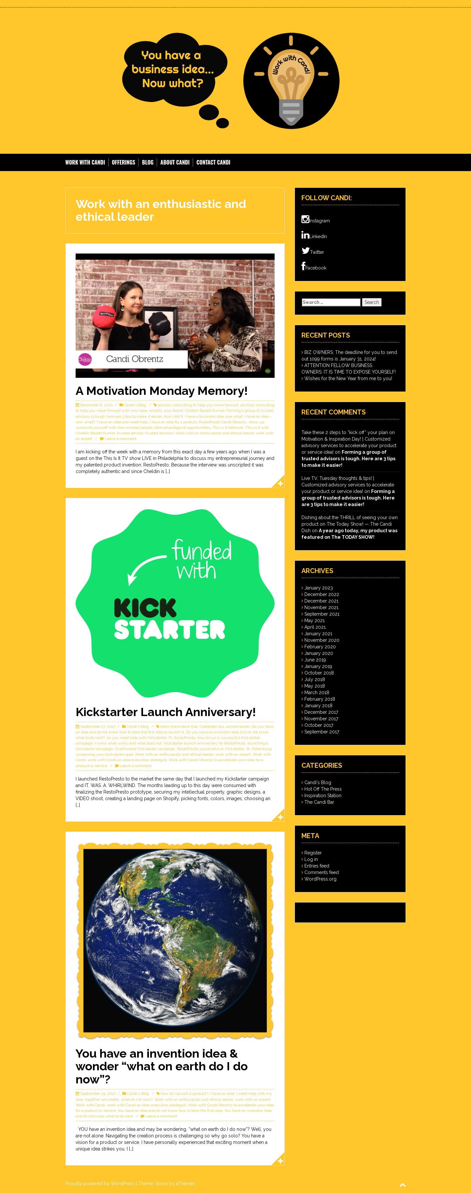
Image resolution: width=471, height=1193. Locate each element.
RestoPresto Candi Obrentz (223, 422)
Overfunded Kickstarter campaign (145, 748)
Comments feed (321, 872)
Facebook (313, 266)
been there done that (179, 726)
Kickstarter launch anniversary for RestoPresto (204, 743)
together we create (102, 1099)
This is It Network (228, 427)
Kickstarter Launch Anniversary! (166, 712)
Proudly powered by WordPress (100, 1183)
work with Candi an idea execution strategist (127, 760)
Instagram (315, 219)
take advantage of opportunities (182, 427)
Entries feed (316, 865)
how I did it (173, 416)
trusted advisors (159, 433)
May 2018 (314, 686)
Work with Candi (90, 1105)
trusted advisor (130, 433)
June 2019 (315, 659)
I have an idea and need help (122, 422)
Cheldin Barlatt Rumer (204, 410)
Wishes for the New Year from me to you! (348, 378)
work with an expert (233, 754)
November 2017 (321, 718)
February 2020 (320, 646)
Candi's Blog (135, 405)
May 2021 (314, 620)
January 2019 (318, 666)
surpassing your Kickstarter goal (104, 754)
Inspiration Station (322, 795)
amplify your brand (166, 410)
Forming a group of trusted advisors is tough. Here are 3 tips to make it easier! (348, 458)
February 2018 (319, 699)
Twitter (312, 250)
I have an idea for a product (173, 422)
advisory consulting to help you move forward (198, 405)
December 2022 (321, 594)
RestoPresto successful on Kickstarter (210, 748)
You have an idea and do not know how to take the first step (170, 1110)
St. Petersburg (259, 748)
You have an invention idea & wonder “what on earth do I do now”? (162, 1066)
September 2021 (321, 614)
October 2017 (318, 725)
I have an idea (222, 1093)
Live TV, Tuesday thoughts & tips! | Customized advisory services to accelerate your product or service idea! (347, 485)
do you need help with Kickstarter (137, 737)
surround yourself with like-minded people (114, 427)
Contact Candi (213, 162)
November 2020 (321, 640)
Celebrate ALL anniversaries (225, 726)
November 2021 (321, 607)
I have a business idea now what (214, 416)
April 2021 (315, 627)
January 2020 (318, 653)
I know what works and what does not (128, 743)
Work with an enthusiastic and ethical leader (214, 433)
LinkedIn (314, 235)
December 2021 (321, 601)
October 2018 (319, 672)
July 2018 (314, 679)
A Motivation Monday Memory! (162, 390)
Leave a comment (120, 438)
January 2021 (318, 633)
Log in (311, 859)
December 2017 (321, 712)
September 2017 (321, 731)
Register (313, 852)
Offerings (123, 162)
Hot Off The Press (323, 789)
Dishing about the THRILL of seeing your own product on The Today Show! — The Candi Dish (349, 524)
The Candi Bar (319, 802)
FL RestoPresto (182, 737)
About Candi (175, 162)
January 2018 (318, 705)
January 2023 (318, 587)
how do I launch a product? (184, 1093)
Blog (148, 162)
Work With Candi (85, 162)
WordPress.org (320, 879)
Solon (161, 1183)
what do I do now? (137, 1099)
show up (256, 422)
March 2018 (316, 692)
